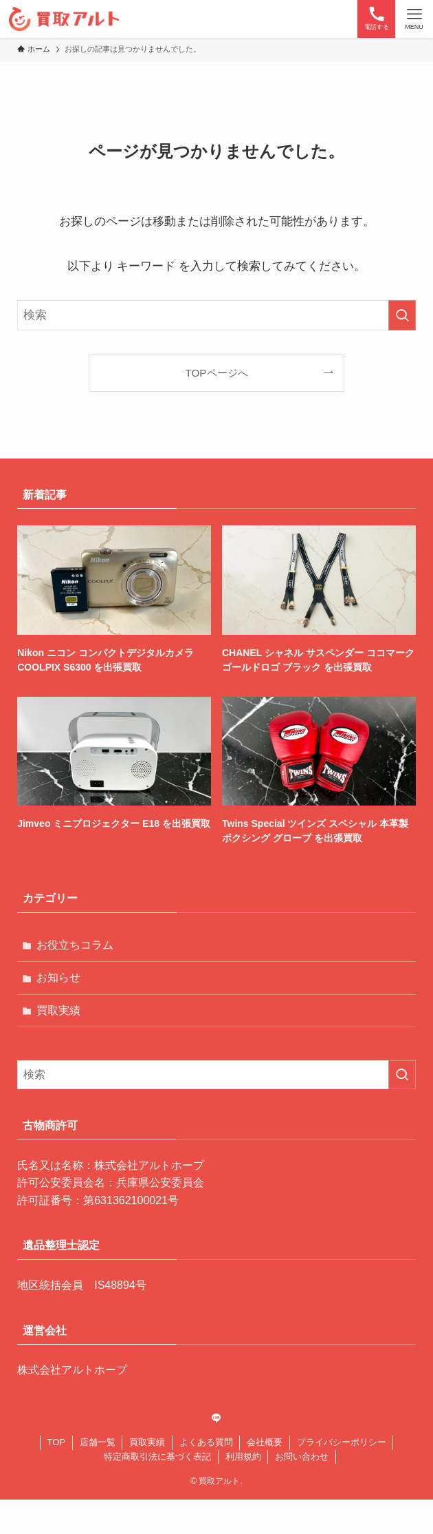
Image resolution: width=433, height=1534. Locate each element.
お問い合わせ (302, 1456)
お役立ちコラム (74, 945)
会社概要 (264, 1442)
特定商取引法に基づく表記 (157, 1456)
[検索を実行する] (402, 315)
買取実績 (58, 1010)
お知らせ (58, 977)
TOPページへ (216, 373)
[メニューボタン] (414, 19)
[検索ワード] (216, 315)
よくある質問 (206, 1442)
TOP (56, 1442)
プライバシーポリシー (341, 1442)
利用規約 (243, 1456)
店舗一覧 (97, 1442)
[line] (216, 1418)
